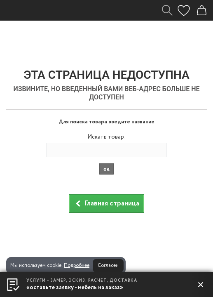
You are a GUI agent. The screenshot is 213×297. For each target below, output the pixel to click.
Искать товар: (106, 137)
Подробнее (76, 265)
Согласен (108, 265)
